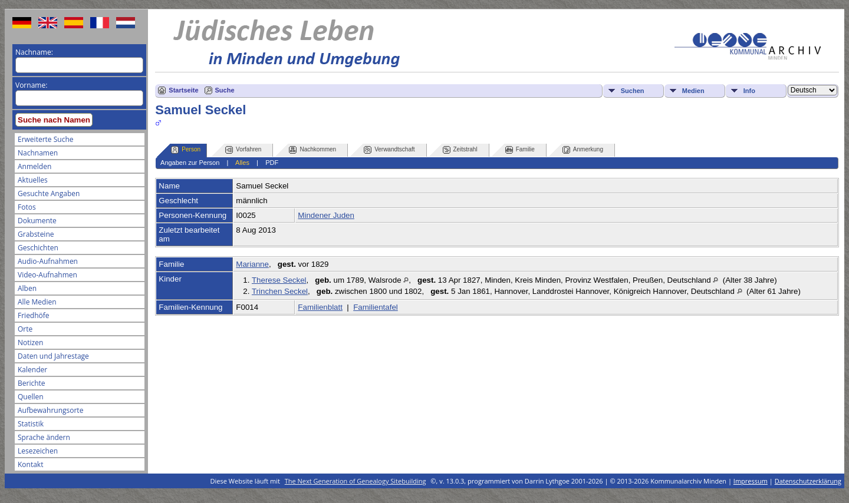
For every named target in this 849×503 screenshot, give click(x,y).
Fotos (27, 207)
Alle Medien (37, 302)
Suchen (632, 90)
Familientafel (375, 307)
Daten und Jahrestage (53, 356)
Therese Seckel (279, 280)
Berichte (31, 383)
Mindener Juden (326, 215)
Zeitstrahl (460, 149)
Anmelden (34, 166)
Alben (27, 288)
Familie (520, 149)
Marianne (252, 264)
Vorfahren (243, 149)
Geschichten (38, 248)
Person (185, 149)
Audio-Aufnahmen (48, 261)
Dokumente (37, 221)
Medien (693, 90)
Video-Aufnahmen (47, 275)
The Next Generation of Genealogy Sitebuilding (355, 480)
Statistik (31, 424)
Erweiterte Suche (45, 139)
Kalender (32, 370)
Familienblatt (320, 307)
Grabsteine (36, 234)
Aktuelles (33, 180)
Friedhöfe (34, 315)
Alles (242, 162)
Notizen (30, 342)
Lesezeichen (38, 451)
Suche (225, 90)
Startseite (183, 90)
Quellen (31, 397)
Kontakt (30, 464)
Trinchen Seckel (280, 291)
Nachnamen (38, 153)
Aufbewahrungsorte (50, 410)
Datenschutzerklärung (808, 480)
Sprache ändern (44, 437)
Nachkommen (312, 149)
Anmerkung (582, 149)
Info (749, 90)
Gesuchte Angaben (49, 193)
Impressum (750, 480)
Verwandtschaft (389, 149)
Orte (25, 329)
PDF (271, 162)
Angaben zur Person (189, 162)
